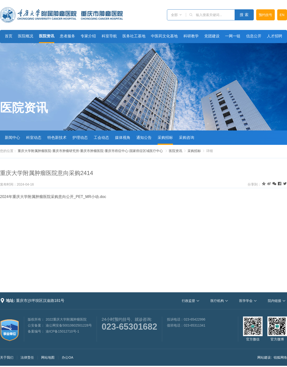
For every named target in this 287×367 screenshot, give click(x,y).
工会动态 (101, 138)
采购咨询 (186, 138)
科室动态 (33, 138)
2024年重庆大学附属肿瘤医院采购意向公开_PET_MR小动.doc (53, 197)
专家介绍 (88, 36)
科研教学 (191, 36)
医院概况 (25, 36)
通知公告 (144, 138)
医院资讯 (46, 36)
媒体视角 (122, 138)
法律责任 (27, 357)
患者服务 (67, 36)
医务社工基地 (133, 36)
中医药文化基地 (164, 36)
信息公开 (253, 36)
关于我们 (6, 357)
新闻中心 (12, 138)
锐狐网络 (280, 357)
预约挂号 (265, 15)
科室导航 (109, 36)
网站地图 (48, 357)
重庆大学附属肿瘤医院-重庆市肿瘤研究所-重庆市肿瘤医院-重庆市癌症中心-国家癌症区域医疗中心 (90, 151)
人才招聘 (274, 36)
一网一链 (232, 36)
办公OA (67, 357)
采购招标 (165, 138)
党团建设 (212, 36)
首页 (8, 36)
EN (282, 15)
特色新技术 (56, 138)
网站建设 (264, 357)
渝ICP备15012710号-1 (62, 331)
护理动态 (80, 138)
